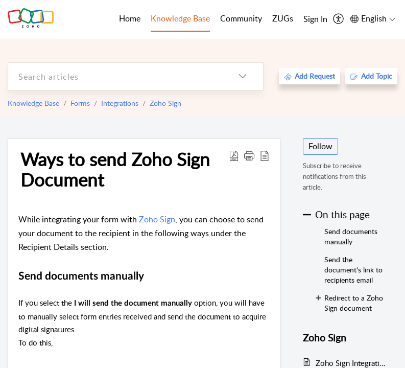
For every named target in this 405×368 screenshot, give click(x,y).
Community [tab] (241, 18)
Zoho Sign (165, 103)
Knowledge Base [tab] (180, 18)
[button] (249, 155)
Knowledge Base (33, 103)
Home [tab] (129, 18)
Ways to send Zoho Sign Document (115, 169)
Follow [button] (320, 146)
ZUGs (282, 18)
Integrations (119, 103)
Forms (80, 103)
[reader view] (264, 155)
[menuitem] (315, 19)
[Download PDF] (234, 155)
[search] (115, 76)
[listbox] (242, 76)
